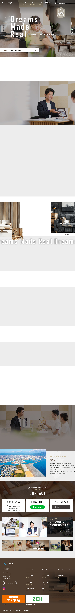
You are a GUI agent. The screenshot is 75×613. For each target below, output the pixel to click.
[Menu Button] (72, 3)
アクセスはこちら (10, 583)
